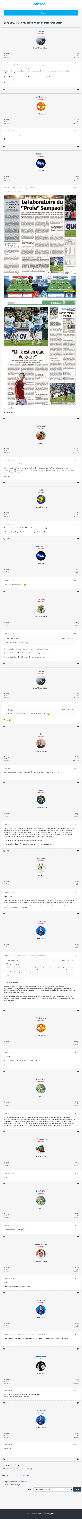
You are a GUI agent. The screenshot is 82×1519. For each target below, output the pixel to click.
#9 (75, 768)
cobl (41, 490)
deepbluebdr (41, 154)
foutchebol (41, 426)
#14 (75, 1113)
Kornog (41, 31)
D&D (39, 1514)
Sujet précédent (10, 1465)
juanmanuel (41, 1356)
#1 (75, 65)
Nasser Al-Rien (41, 1244)
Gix (41, 734)
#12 (75, 955)
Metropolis (41, 599)
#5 (75, 524)
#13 (75, 1052)
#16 (75, 1225)
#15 (75, 1173)
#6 (75, 580)
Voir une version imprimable (17, 1482)
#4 (75, 460)
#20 (75, 1444)
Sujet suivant (21, 1465)
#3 (75, 188)
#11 (75, 892)
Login (37, 13)
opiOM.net (39, 3)
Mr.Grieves (41, 921)
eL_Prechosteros (41, 1139)
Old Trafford (41, 97)
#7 (75, 633)
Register (44, 13)
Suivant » (26, 1475)
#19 (75, 1390)
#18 (75, 1334)
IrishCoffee (41, 1079)
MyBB (53, 1514)
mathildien (41, 858)
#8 (75, 705)
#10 (75, 824)
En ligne (41, 1359)
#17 (75, 1278)
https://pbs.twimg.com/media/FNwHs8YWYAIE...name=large (23, 1060)
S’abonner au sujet (13, 1485)
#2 (75, 131)
